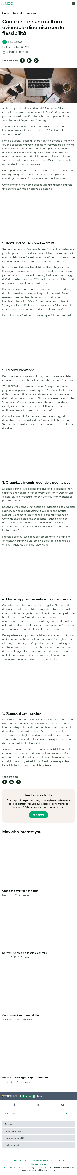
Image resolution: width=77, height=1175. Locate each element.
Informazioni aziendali (38, 1164)
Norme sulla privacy (40, 1160)
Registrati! (38, 814)
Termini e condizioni (21, 1160)
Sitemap (60, 1160)
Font (52, 1160)
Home (5, 13)
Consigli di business (24, 13)
